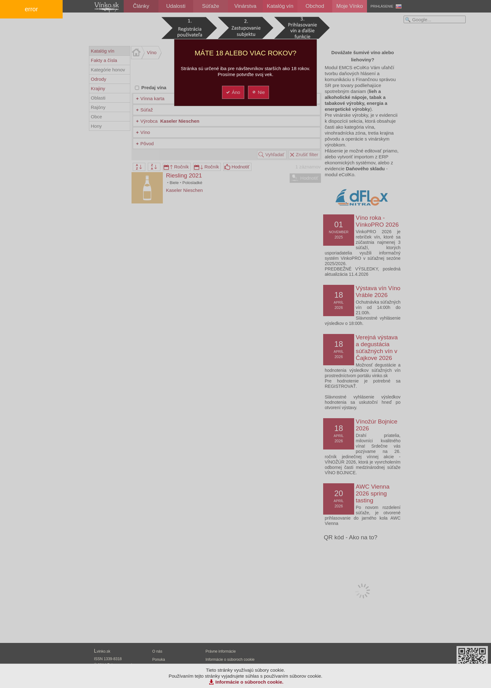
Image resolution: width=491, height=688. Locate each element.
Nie (258, 92)
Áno (232, 92)
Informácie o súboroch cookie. (249, 682)
